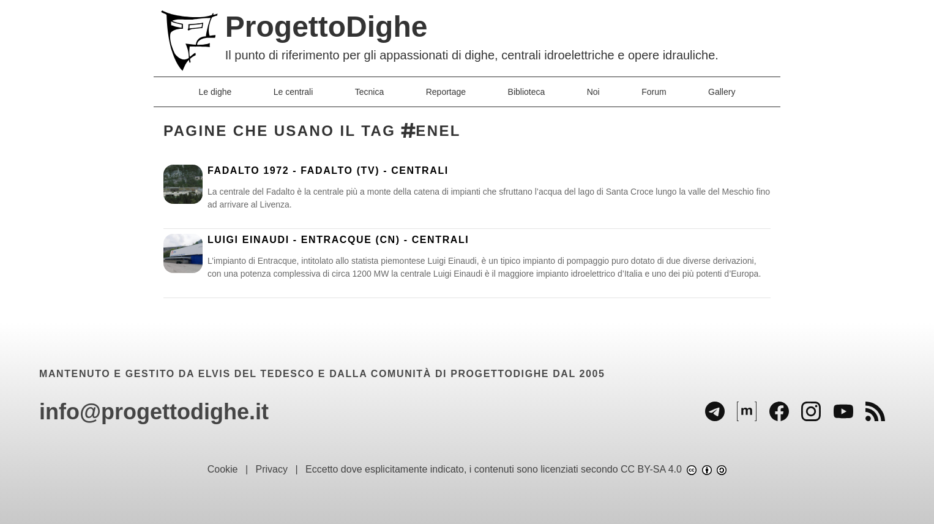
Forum (653, 92)
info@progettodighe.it (154, 411)
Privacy (272, 469)
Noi (593, 92)
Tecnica (369, 92)
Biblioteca (526, 92)
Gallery (721, 92)
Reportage (446, 92)
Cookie (222, 469)
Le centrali (293, 92)
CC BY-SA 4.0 (674, 469)
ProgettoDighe (326, 26)
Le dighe (215, 92)
